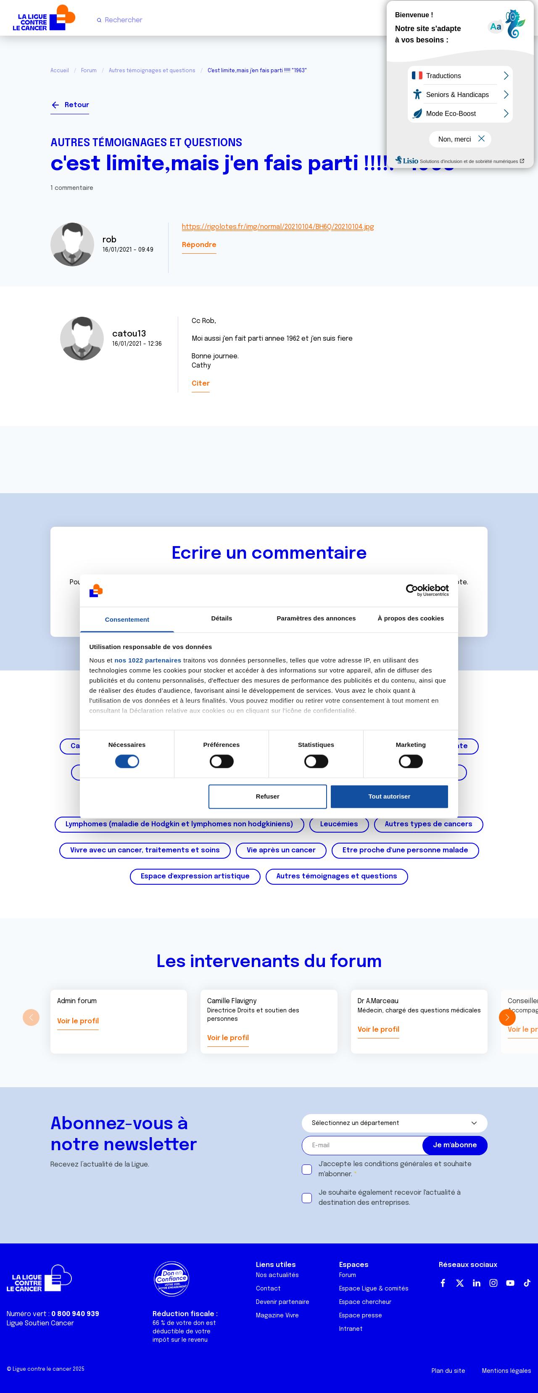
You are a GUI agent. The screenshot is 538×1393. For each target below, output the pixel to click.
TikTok (527, 1283)
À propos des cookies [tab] (411, 618)
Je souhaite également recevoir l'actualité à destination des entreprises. (390, 1197)
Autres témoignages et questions (152, 71)
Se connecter (457, 101)
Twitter (460, 1283)
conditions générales (398, 1164)
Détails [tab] (221, 618)
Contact (268, 1289)
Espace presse (360, 1316)
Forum (89, 71)
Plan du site (448, 1371)
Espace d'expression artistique (195, 876)
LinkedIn (476, 1283)
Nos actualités (277, 1275)
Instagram (493, 1283)
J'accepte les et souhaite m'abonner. (395, 1169)
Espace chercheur (365, 1302)
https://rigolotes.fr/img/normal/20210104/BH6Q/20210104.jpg (278, 227)
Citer (201, 383)
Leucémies (339, 824)
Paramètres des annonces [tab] (316, 618)
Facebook (443, 1283)
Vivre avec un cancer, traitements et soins (145, 850)
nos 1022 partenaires (147, 660)
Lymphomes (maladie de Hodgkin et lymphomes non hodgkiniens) (179, 824)
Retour (77, 105)
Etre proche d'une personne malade (405, 850)
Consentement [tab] (127, 619)
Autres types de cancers (428, 824)
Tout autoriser (390, 796)
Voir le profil (78, 1021)
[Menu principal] (524, 20)
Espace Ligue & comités (374, 1289)
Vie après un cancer (281, 850)
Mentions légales (506, 1371)
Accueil (59, 71)
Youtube (510, 1283)
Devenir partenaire (282, 1302)
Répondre (199, 245)
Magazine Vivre (277, 1316)
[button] (507, 1017)
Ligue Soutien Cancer (40, 1323)
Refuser (268, 796)
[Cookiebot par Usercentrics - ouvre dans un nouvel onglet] (412, 590)
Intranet (351, 1329)
